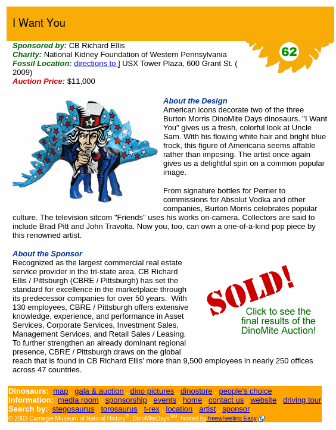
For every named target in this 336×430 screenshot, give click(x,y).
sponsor (236, 408)
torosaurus (119, 408)
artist (207, 408)
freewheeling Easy (231, 418)
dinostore (196, 391)
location (179, 408)
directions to (96, 63)
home (193, 400)
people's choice (245, 391)
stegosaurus (73, 408)
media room (78, 400)
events (164, 400)
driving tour (302, 400)
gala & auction (98, 391)
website (263, 400)
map (60, 391)
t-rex (152, 408)
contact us (226, 400)
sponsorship (126, 400)
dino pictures (152, 391)
